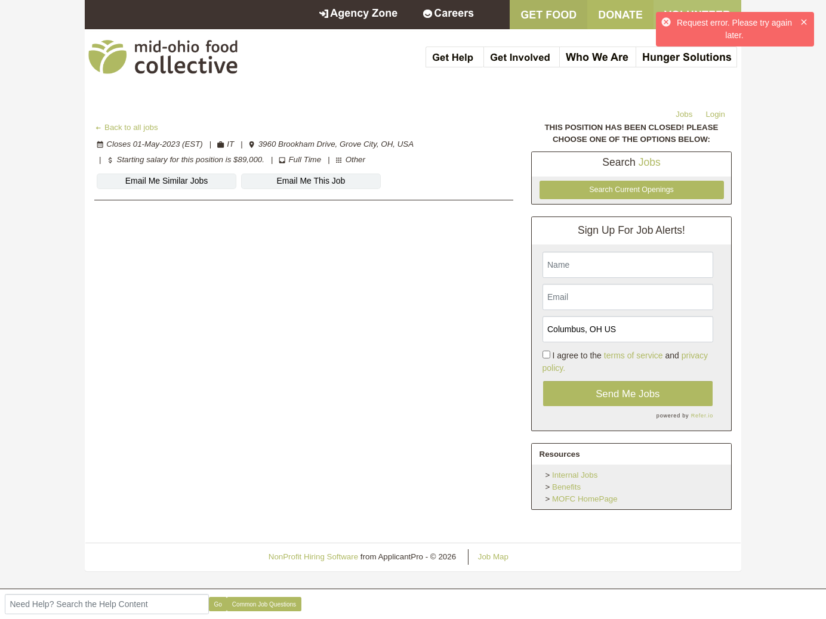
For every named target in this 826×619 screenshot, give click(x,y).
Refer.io (702, 416)
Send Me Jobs (627, 394)
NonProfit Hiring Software (313, 556)
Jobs (684, 114)
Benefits (566, 486)
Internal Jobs (574, 475)
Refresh (544, 556)
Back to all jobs (126, 127)
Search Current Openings (631, 189)
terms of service (633, 355)
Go (218, 604)
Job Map (493, 556)
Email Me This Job (311, 180)
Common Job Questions (264, 604)
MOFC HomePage (585, 498)
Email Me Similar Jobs (166, 180)
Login (715, 114)
